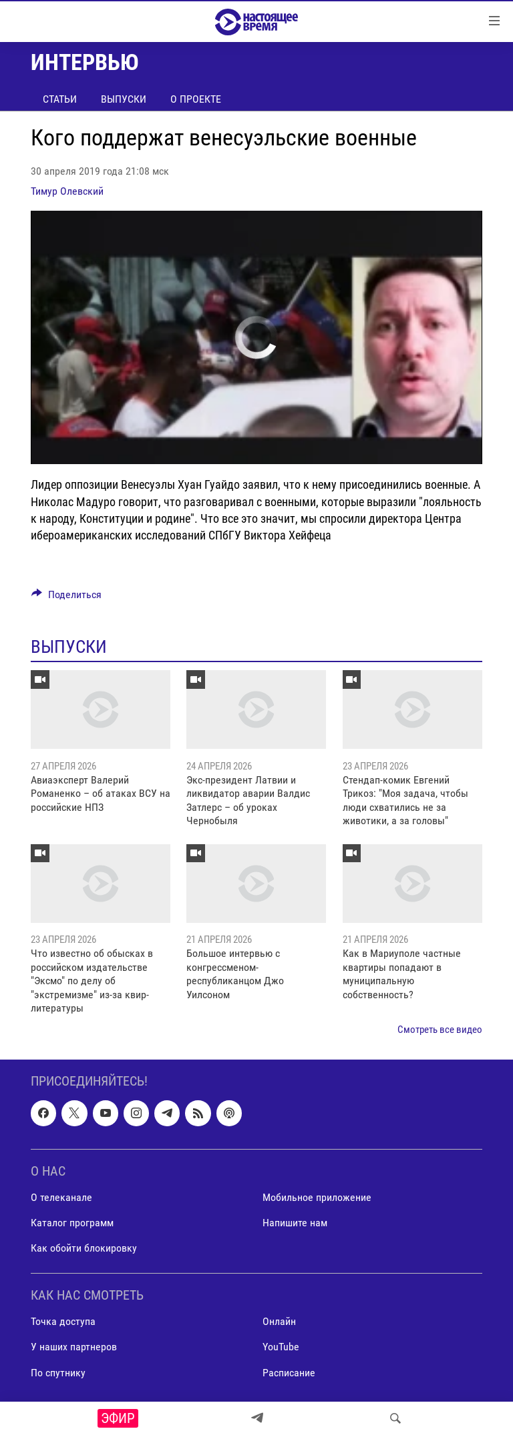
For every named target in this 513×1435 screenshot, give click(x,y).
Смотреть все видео (439, 1030)
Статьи (60, 99)
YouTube (281, 1346)
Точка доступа (63, 1321)
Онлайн (279, 1321)
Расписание (289, 1372)
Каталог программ (72, 1222)
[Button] (66, 597)
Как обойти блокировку (84, 1248)
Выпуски (123, 99)
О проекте (195, 99)
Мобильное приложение (317, 1197)
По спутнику (58, 1372)
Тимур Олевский (67, 191)
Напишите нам (295, 1222)
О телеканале (61, 1197)
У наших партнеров (74, 1346)
